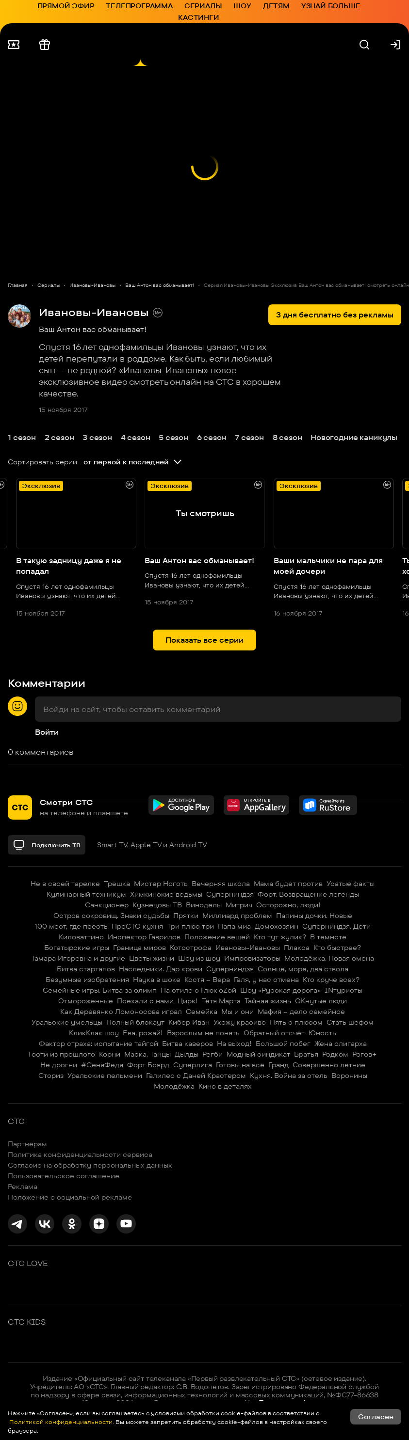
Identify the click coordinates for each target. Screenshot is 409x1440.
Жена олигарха (340, 1043)
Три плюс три (190, 926)
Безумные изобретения (87, 979)
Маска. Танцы (147, 1054)
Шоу (242, 5)
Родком (335, 1054)
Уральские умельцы (67, 1022)
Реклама (22, 1186)
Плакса (297, 947)
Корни (109, 1054)
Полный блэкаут (135, 1022)
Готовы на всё (240, 1064)
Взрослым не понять (203, 1033)
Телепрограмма (139, 5)
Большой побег (283, 1043)
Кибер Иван (189, 1022)
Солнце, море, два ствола (303, 969)
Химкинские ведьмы (166, 894)
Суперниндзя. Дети (336, 926)
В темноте (328, 937)
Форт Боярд (148, 1064)
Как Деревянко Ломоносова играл (121, 1011)
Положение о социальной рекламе (70, 1197)
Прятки (185, 915)
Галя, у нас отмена (266, 979)
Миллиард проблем (237, 915)
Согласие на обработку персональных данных (90, 1165)
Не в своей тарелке (65, 883)
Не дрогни (58, 1064)
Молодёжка (174, 1086)
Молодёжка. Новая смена (329, 958)
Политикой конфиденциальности (60, 1421)
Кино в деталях (225, 1086)
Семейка (201, 1011)
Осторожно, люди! (288, 905)
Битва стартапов (86, 969)
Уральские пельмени (104, 1075)
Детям (276, 5)
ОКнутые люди (321, 1001)
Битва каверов (187, 1043)
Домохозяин (276, 926)
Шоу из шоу (199, 958)
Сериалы (203, 5)
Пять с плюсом (296, 1022)
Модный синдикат (258, 1054)
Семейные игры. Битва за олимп (100, 990)
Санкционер (107, 905)
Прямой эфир (66, 5)
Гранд (278, 1064)
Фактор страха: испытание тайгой (98, 1043)
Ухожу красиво (239, 1022)
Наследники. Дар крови (160, 969)
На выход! (234, 1043)
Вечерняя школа (221, 883)
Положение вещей (217, 937)
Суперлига (192, 1064)
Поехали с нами (145, 1001)
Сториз (51, 1075)
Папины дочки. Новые (314, 915)
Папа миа (234, 926)
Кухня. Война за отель (288, 1075)
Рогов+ (364, 1054)
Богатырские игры (76, 947)
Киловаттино (81, 937)
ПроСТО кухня (137, 926)
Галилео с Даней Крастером (196, 1075)
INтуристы (343, 990)
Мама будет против (288, 883)
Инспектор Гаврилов (144, 937)
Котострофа (191, 947)
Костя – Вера (207, 979)
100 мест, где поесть (71, 926)
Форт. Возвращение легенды (308, 894)
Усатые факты (351, 883)
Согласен (375, 1416)
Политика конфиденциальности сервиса (80, 1154)
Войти (47, 732)
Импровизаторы (252, 958)
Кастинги (198, 17)
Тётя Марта (221, 1001)
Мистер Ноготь (161, 883)
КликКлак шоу (94, 1033)
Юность (322, 1033)
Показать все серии (204, 640)
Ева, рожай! (143, 1033)
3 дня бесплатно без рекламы (334, 314)
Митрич (239, 905)
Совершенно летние (329, 1064)
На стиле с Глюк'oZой (198, 990)
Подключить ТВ (47, 845)
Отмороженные (85, 1001)
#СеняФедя (102, 1064)
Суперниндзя (230, 894)
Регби (212, 1054)
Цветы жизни (151, 958)
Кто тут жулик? (280, 937)
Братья (306, 1054)
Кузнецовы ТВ (157, 905)
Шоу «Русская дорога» (280, 990)
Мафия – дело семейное (301, 1011)
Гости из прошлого (62, 1054)
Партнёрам (27, 1143)
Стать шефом (350, 1022)
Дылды (186, 1054)
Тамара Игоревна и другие (78, 958)
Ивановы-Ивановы (247, 947)
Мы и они (237, 1011)
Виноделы (204, 905)
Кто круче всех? (331, 979)
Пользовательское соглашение (63, 1175)
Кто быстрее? (337, 947)
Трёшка (117, 883)
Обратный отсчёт (274, 1033)
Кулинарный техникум (86, 894)
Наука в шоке (156, 979)
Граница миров (139, 947)
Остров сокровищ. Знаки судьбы (111, 915)
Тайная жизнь (268, 1001)
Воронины (349, 1075)
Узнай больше (330, 5)
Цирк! (188, 1001)
